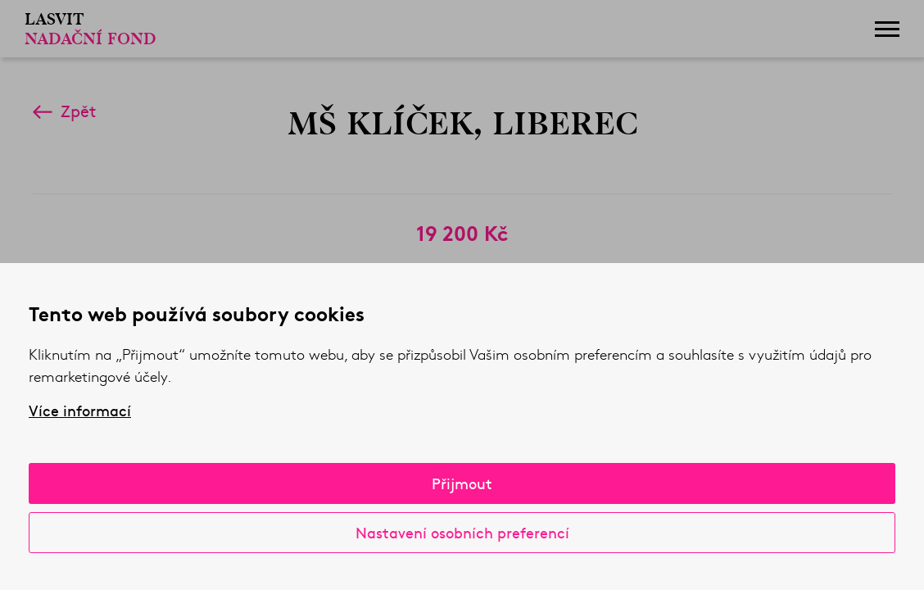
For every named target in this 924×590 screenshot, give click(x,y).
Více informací (80, 410)
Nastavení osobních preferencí (462, 532)
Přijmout (462, 483)
